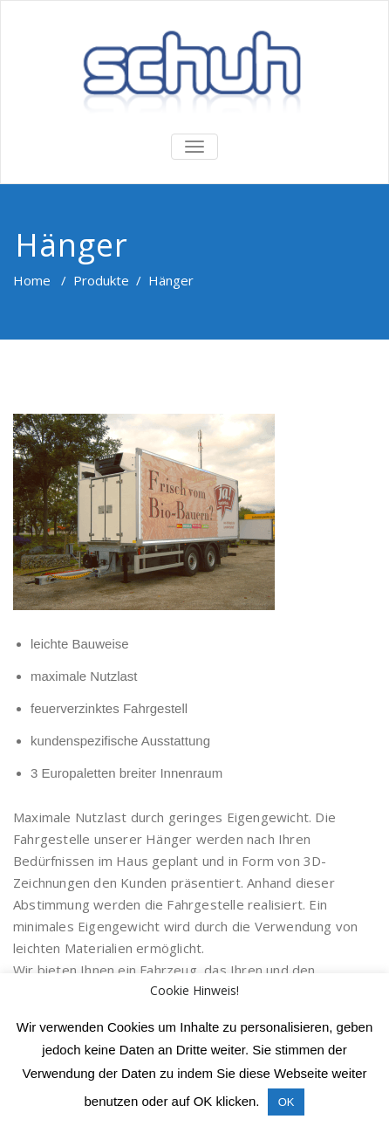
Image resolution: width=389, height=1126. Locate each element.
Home (32, 280)
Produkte (101, 280)
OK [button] (286, 1102)
